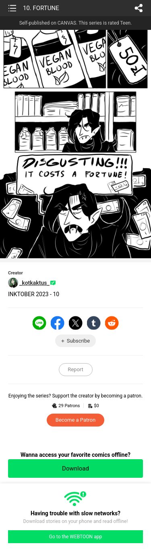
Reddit (112, 323)
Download (75, 468)
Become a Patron (75, 420)
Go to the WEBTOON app (75, 537)
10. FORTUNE (41, 8)
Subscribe (78, 341)
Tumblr (94, 323)
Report (75, 369)
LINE (39, 323)
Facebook (57, 323)
